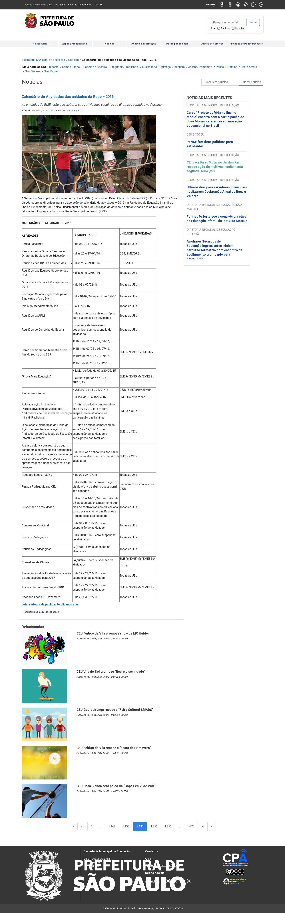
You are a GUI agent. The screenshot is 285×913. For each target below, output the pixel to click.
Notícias (239, 28)
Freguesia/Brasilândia (125, 67)
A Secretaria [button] (41, 43)
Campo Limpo (71, 67)
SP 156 (99, 4)
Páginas (225, 28)
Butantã (54, 67)
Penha (220, 67)
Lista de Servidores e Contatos (164, 865)
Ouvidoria (60, 4)
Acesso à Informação (143, 43)
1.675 (190, 826)
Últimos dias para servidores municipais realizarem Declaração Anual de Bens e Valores (217, 191)
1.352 (154, 826)
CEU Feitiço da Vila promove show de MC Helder (113, 633)
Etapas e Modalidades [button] (75, 43)
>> (202, 826)
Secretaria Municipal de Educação (43, 60)
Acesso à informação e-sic (38, 4)
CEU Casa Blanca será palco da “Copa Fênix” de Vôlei (116, 786)
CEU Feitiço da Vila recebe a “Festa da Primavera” (114, 748)
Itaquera (179, 67)
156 (149, 859)
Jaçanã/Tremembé (200, 67)
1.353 (168, 826)
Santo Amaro (249, 67)
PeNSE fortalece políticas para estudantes (210, 144)
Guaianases (149, 67)
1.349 (111, 826)
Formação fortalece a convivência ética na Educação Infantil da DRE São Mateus (217, 219)
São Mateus (32, 71)
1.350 (125, 826)
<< (82, 826)
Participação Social (177, 43)
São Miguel (51, 71)
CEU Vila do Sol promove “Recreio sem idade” (111, 671)
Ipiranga (165, 67)
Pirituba (232, 67)
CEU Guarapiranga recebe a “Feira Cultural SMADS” (115, 710)
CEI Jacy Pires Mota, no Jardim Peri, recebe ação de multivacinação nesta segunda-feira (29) (215, 166)
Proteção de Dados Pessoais (246, 43)
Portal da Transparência (80, 4)
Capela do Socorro (95, 67)
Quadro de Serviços (212, 43)
